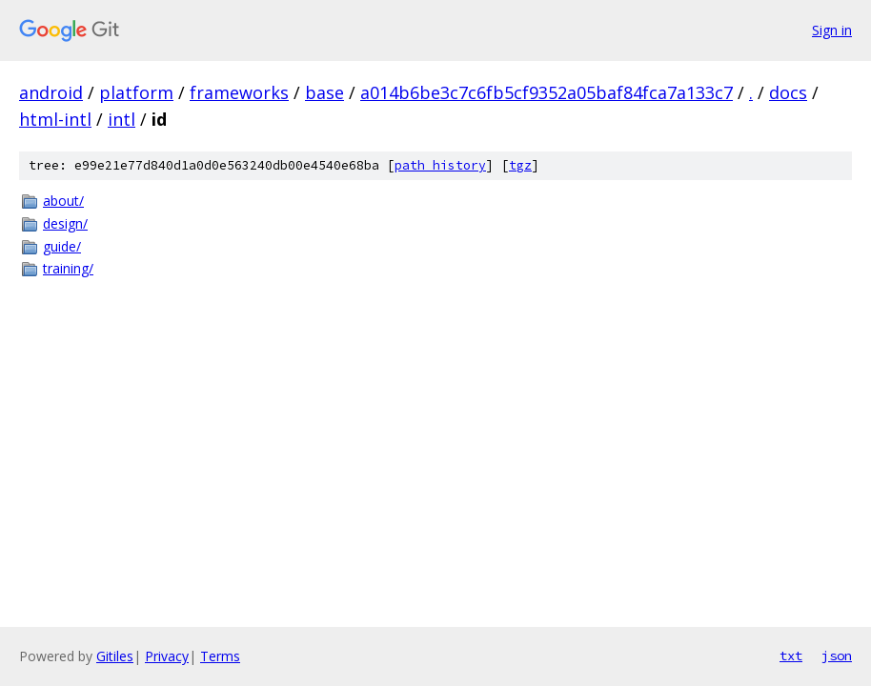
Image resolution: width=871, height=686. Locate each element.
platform (136, 92)
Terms (220, 656)
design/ (65, 223)
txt (791, 655)
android (51, 92)
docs (788, 92)
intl (121, 119)
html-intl (55, 119)
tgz (520, 165)
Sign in (832, 30)
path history (440, 165)
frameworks (239, 92)
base (324, 92)
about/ (63, 201)
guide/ (62, 246)
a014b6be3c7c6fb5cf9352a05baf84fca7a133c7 (546, 92)
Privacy (167, 656)
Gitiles (114, 656)
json (836, 655)
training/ (68, 268)
